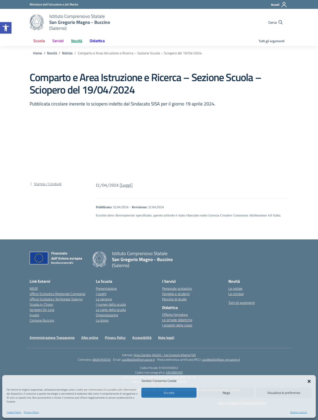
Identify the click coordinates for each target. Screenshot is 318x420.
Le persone (104, 299)
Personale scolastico (177, 288)
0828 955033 (101, 359)
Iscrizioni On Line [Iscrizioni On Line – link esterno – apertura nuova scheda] (42, 309)
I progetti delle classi (177, 325)
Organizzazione (107, 315)
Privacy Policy (31, 412)
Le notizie (235, 288)
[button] (5, 28)
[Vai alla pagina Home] (37, 53)
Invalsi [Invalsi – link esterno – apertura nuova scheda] (34, 315)
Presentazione (106, 288)
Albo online (89, 337)
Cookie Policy (14, 412)
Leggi (126, 185)
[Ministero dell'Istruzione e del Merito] (54, 4)
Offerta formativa (175, 314)
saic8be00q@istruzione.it (138, 359)
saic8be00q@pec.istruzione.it (221, 359)
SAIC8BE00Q (174, 372)
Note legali (166, 337)
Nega (226, 392)
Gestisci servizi (298, 412)
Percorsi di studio (174, 299)
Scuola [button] (39, 41)
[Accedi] (279, 4)
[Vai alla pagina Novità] (52, 53)
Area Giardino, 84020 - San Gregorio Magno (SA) (165, 355)
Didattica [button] (97, 41)
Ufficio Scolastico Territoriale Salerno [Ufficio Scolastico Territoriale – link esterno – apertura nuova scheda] (56, 299)
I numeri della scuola (111, 304)
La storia (102, 320)
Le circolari (236, 293)
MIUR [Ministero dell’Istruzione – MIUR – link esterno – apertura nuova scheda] (34, 288)
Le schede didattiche (177, 320)
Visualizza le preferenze (283, 392)
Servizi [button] (58, 41)
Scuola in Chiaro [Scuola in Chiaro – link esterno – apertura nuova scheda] (41, 304)
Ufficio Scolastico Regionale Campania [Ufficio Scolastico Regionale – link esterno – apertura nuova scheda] (57, 293)
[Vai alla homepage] (37, 22)
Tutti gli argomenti (272, 41)
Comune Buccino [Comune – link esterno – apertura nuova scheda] (42, 320)
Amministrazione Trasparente (52, 337)
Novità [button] (76, 41)
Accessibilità (141, 337)
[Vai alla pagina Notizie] (67, 53)
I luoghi (101, 293)
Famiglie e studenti (176, 293)
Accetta (169, 392)
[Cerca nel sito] (275, 22)
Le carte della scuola (111, 309)
